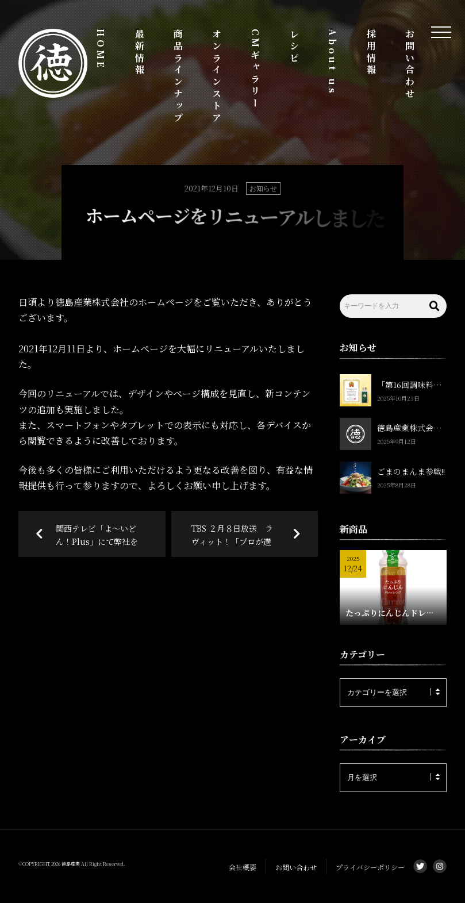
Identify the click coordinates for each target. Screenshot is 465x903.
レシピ (294, 46)
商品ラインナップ (178, 76)
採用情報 (371, 52)
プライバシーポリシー (370, 867)
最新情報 (139, 52)
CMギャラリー (255, 69)
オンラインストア (217, 76)
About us (332, 62)
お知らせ (263, 189)
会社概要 (242, 867)
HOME (100, 49)
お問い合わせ (410, 65)
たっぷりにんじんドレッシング (393, 612)
